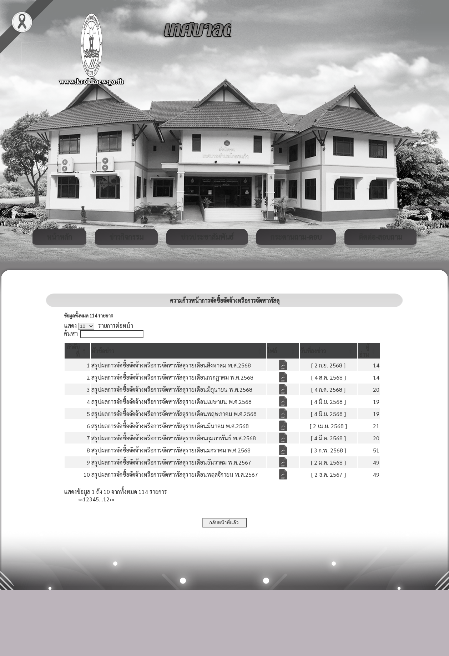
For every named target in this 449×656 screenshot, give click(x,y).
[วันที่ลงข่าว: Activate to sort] (328, 351)
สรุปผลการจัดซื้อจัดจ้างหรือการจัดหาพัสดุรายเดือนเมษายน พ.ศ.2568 (171, 401)
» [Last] (112, 499)
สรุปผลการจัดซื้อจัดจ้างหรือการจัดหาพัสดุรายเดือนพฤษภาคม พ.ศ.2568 (174, 413)
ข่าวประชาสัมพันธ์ (207, 236)
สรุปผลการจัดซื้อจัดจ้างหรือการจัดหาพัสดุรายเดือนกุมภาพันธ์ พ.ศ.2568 (173, 438)
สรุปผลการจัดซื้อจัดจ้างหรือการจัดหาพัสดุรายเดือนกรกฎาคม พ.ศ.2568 (172, 377)
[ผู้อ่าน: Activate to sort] (369, 351)
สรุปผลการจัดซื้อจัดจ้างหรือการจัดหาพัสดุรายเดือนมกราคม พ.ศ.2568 (171, 450)
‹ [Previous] (82, 499)
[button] (102, 351)
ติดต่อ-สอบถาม (380, 236)
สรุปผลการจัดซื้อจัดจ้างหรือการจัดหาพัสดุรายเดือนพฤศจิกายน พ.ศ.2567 (174, 474)
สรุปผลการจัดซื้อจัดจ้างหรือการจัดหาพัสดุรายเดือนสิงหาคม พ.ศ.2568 (171, 365)
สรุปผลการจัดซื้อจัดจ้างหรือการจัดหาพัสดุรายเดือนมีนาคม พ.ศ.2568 (170, 426)
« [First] (79, 499)
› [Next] (110, 499)
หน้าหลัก (59, 236)
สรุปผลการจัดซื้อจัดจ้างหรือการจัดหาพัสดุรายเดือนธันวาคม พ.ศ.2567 (171, 462)
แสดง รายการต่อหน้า (98, 325)
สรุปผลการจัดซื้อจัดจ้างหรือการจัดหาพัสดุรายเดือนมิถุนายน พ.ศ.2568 (171, 389)
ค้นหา (71, 333)
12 (106, 499)
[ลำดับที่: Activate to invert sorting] (77, 351)
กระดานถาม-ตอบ (296, 236)
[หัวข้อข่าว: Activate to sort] (178, 351)
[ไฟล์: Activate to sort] (283, 351)
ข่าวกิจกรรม (126, 236)
